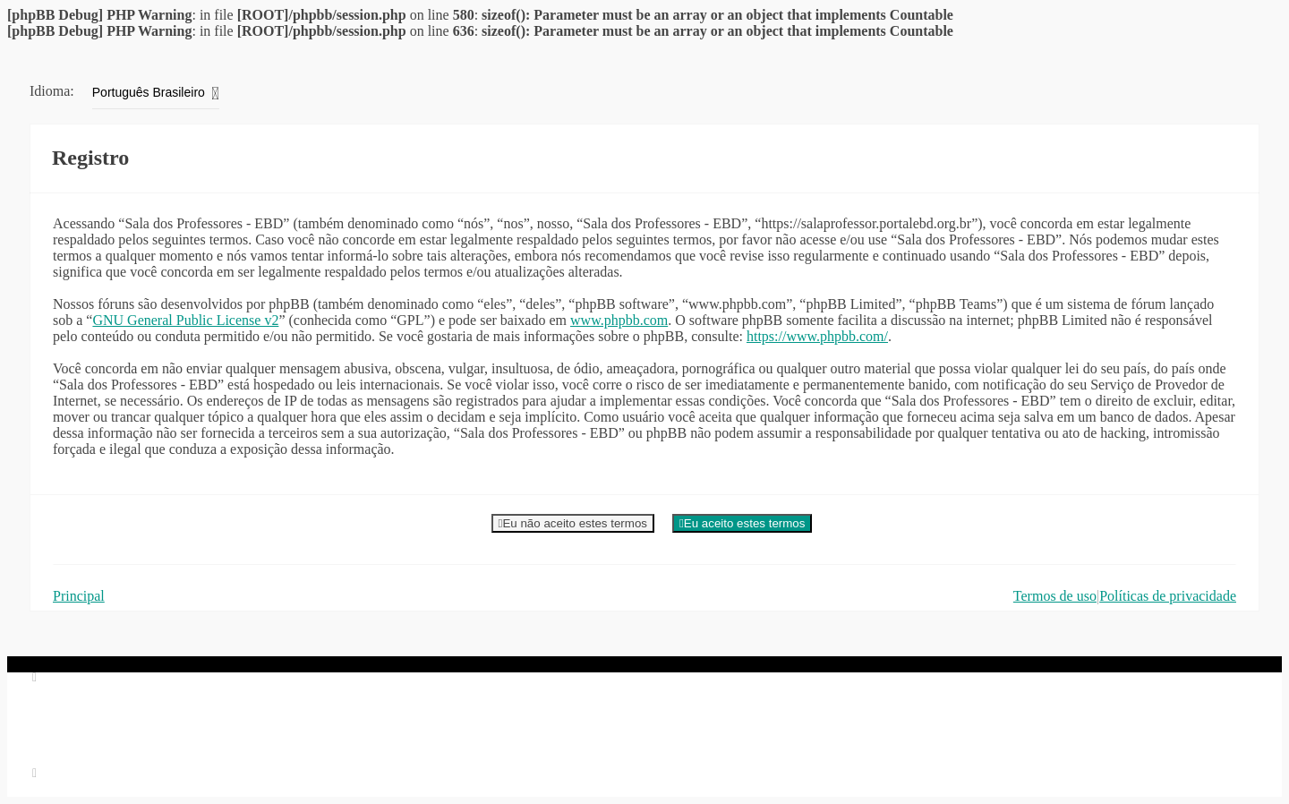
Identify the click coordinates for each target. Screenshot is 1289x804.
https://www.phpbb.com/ (817, 336)
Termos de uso (1055, 595)
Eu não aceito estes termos (573, 523)
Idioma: (52, 90)
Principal (79, 595)
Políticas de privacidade (1167, 595)
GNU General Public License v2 (185, 320)
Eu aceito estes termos (742, 523)
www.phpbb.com (619, 320)
